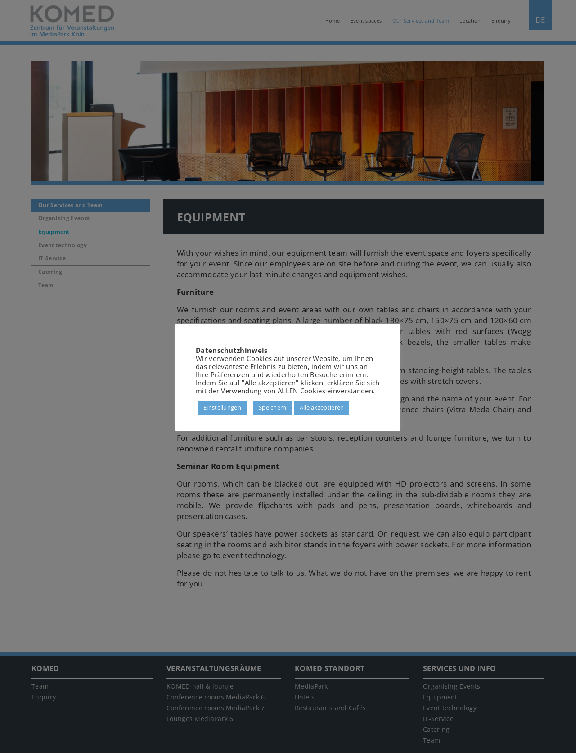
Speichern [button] (273, 407)
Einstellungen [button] (222, 407)
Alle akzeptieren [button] (322, 407)
